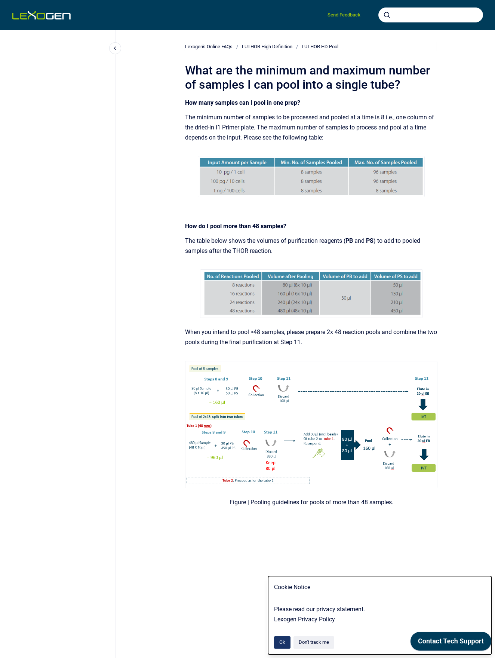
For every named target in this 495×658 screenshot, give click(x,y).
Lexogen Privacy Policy (304, 619)
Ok (282, 642)
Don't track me (314, 642)
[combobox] (431, 15)
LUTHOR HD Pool (320, 46)
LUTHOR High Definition (267, 46)
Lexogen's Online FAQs (209, 46)
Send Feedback (344, 15)
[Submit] (387, 15)
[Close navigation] (115, 48)
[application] (451, 643)
